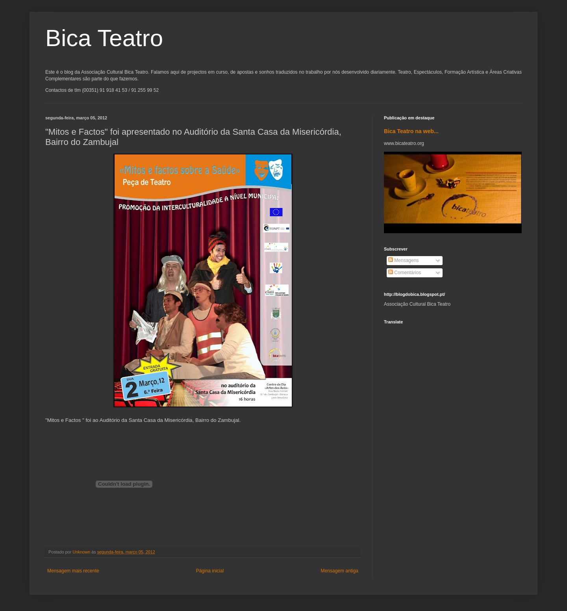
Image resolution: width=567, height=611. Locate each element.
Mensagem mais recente (73, 571)
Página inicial (210, 571)
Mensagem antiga (339, 571)
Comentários (404, 272)
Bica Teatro (104, 38)
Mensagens (403, 260)
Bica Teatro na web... (411, 131)
